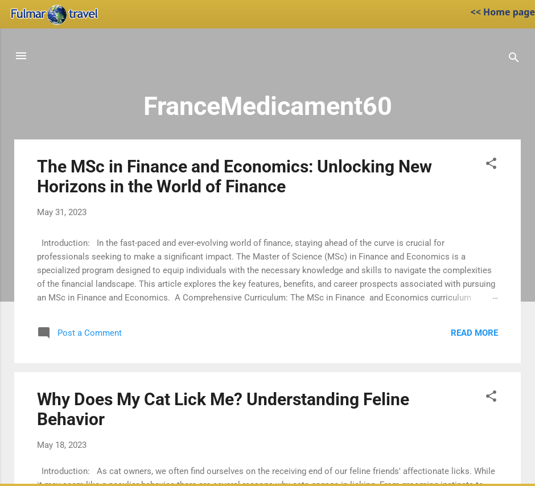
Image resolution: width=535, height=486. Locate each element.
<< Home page (503, 12)
